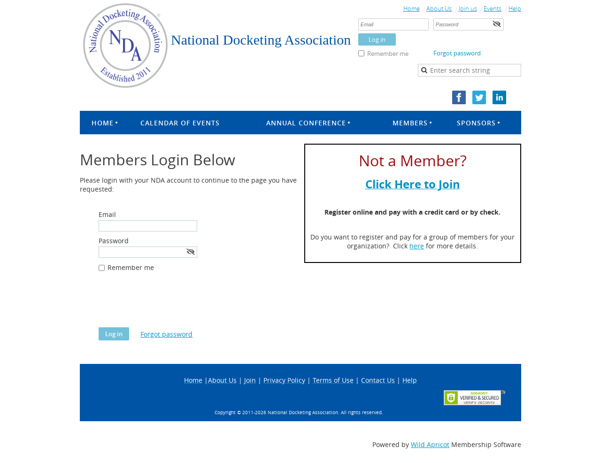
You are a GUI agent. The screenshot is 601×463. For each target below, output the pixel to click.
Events (492, 8)
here (416, 245)
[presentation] (170, 304)
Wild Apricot (430, 444)
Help (515, 8)
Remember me (387, 53)
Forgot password (457, 53)
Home (411, 8)
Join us (468, 8)
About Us (439, 8)
